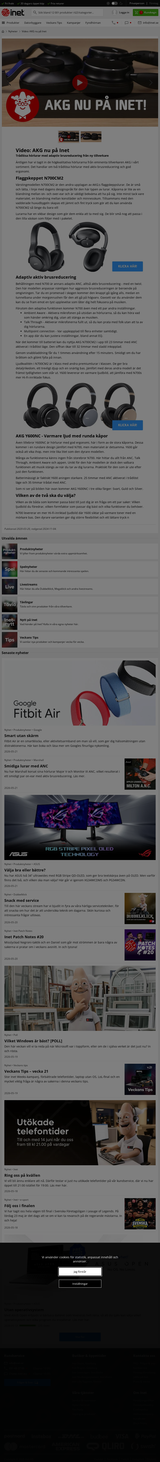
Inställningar (80, 1284)
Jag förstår (80, 1271)
